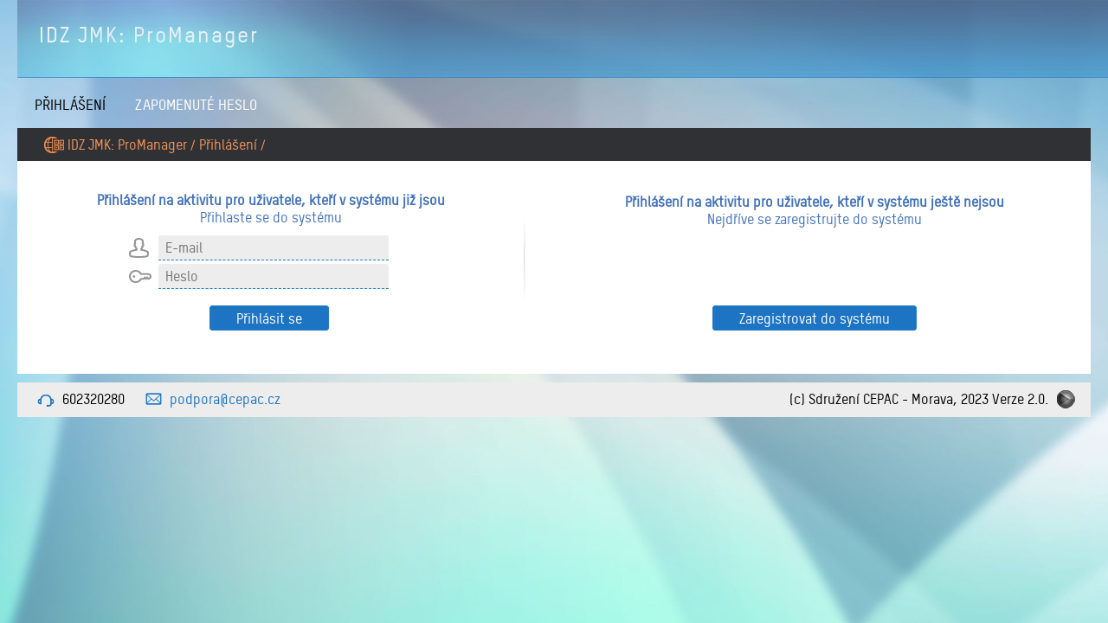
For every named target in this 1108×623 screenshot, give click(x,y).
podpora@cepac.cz (225, 399)
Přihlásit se (269, 318)
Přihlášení (70, 104)
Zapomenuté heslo (196, 104)
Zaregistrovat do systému (814, 318)
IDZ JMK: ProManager (149, 35)
